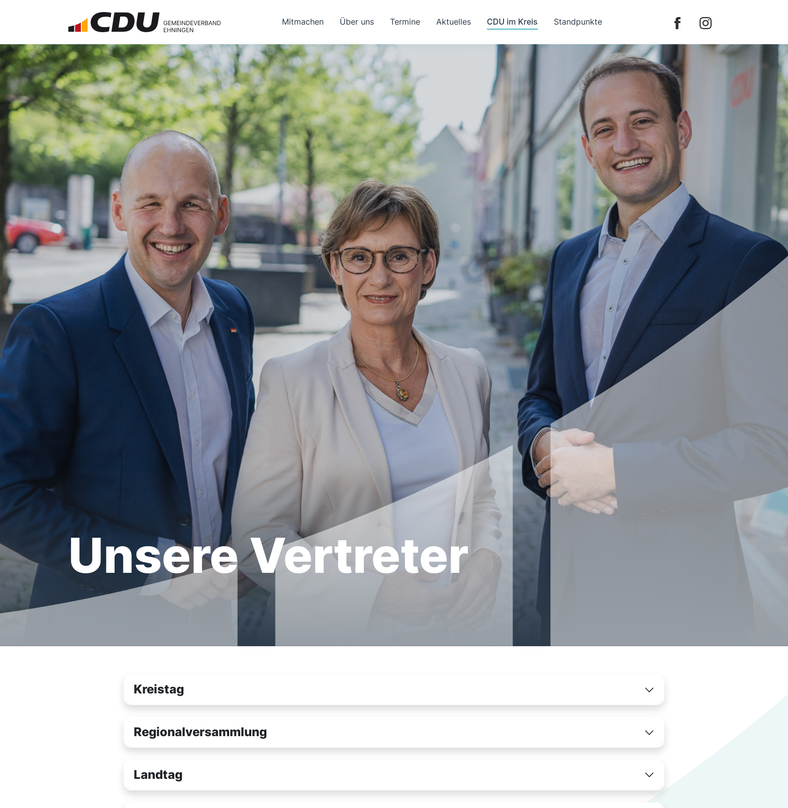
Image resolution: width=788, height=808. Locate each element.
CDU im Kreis (512, 22)
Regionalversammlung (200, 732)
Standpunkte (578, 22)
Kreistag (159, 689)
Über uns (357, 22)
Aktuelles (453, 22)
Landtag (158, 774)
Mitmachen (303, 22)
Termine (405, 22)
